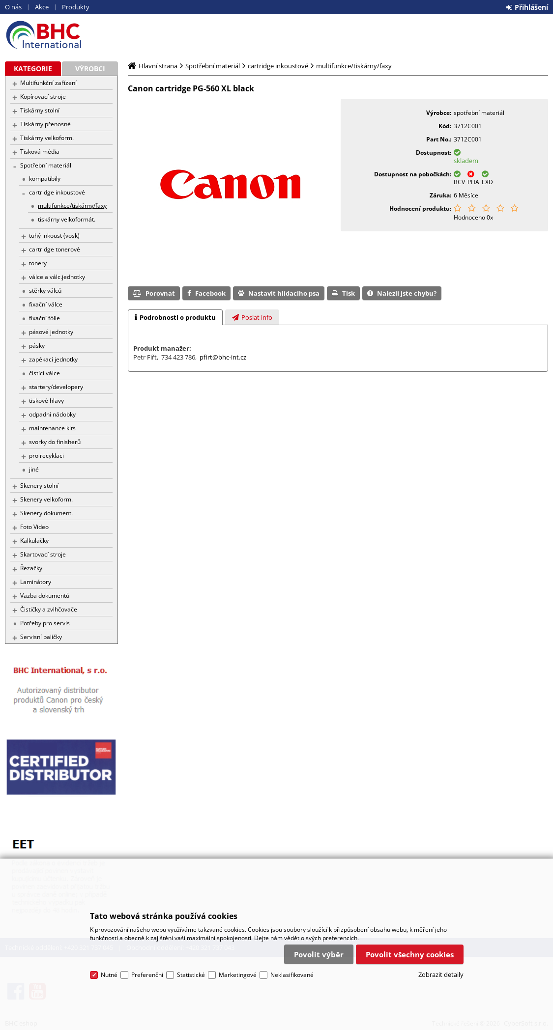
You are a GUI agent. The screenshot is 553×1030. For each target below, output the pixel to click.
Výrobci (90, 68)
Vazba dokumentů (44, 595)
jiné (34, 469)
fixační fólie (44, 318)
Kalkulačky (34, 540)
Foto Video (34, 527)
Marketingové (238, 975)
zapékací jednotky (53, 359)
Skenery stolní (39, 485)
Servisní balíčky (41, 637)
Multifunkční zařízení (48, 83)
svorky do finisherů (55, 442)
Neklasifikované (292, 975)
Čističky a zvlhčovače (48, 609)
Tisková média (39, 151)
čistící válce (44, 373)
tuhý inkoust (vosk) (54, 235)
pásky (37, 345)
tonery (38, 263)
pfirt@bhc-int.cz (223, 357)
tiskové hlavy (46, 400)
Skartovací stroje (43, 554)
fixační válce (45, 304)
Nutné (109, 975)
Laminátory (35, 582)
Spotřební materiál (45, 165)
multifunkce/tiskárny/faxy (72, 205)
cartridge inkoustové (57, 192)
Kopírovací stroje (43, 96)
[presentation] (175, 317)
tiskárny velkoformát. (66, 219)
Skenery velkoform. (46, 499)
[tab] (175, 317)
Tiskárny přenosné (45, 124)
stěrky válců (45, 290)
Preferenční (147, 975)
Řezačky (31, 568)
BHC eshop (61, 35)
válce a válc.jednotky (57, 277)
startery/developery (56, 387)
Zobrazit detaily (441, 974)
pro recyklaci (46, 455)
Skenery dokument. (46, 513)
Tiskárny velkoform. (47, 138)
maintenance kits (52, 428)
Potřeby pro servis (45, 623)
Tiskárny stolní (39, 110)
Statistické (191, 975)
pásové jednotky (51, 332)
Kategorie (33, 68)
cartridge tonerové (54, 249)
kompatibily (44, 178)
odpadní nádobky (52, 414)
